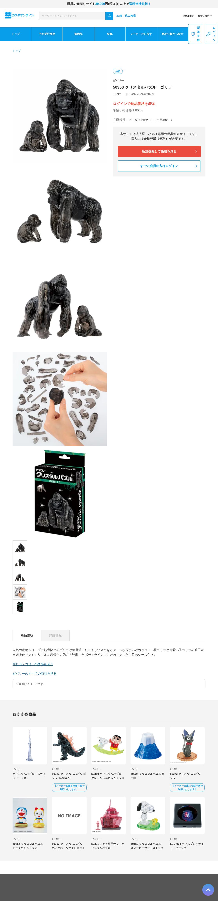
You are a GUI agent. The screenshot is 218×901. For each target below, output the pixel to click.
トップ (16, 34)
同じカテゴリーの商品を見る (33, 664)
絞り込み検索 (126, 15)
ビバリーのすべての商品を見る (34, 673)
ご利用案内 (188, 16)
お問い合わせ (205, 16)
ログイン (210, 34)
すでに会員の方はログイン (159, 166)
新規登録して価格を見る (159, 151)
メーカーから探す (141, 34)
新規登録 (195, 34)
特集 (110, 34)
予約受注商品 (47, 34)
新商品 (78, 34)
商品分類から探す (172, 34)
